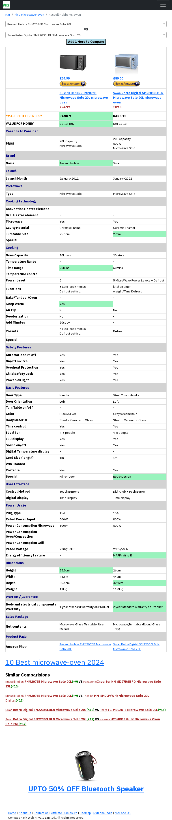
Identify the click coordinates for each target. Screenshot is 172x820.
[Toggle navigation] (163, 4)
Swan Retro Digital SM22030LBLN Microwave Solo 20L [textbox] (44, 35)
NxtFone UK (123, 813)
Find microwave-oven (29, 15)
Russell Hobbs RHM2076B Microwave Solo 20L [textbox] (39, 24)
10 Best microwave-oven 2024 (54, 662)
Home (12, 813)
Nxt (7, 15)
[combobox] (86, 24)
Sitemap (85, 813)
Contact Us (41, 813)
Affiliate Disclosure (64, 813)
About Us (25, 813)
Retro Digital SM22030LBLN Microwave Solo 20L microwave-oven (138, 97)
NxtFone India (102, 813)
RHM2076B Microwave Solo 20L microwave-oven (84, 97)
